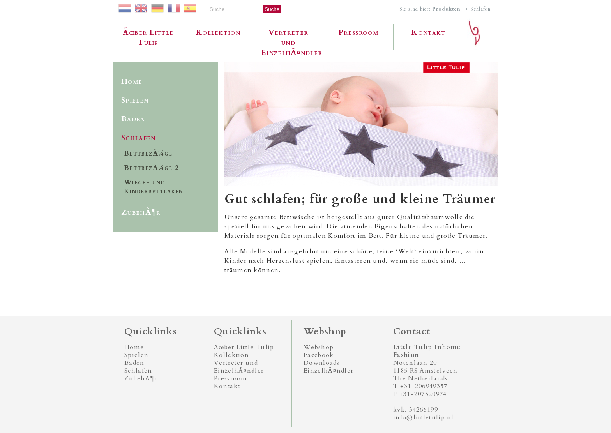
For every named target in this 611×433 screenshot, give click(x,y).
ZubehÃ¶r (141, 212)
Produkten (446, 9)
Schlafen (138, 138)
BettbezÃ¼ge (148, 153)
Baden (133, 119)
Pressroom (358, 32)
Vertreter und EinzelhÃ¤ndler (291, 38)
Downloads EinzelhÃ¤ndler (328, 367)
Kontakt (428, 32)
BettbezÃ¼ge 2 (151, 167)
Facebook (319, 355)
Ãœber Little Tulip (148, 37)
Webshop (319, 347)
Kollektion (218, 32)
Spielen (134, 100)
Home (131, 81)
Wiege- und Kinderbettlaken (154, 187)
